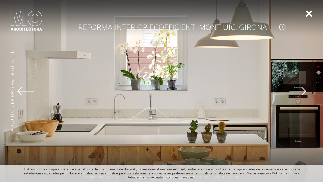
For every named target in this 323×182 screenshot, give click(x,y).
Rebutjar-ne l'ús (138, 177)
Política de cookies (285, 173)
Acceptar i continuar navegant (172, 177)
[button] (25, 91)
